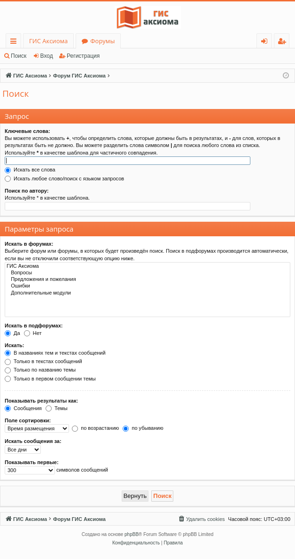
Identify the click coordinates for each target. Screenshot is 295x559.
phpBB (131, 534)
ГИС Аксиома (48, 41)
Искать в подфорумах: (34, 325)
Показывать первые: (32, 462)
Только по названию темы (40, 370)
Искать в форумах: (29, 244)
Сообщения (23, 408)
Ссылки (15, 42)
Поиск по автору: (26, 191)
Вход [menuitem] (266, 42)
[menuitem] (201, 519)
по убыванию (143, 428)
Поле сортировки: (28, 420)
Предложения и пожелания (147, 279)
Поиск (18, 56)
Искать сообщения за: (33, 441)
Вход (46, 56)
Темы (57, 408)
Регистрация (83, 56)
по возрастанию (95, 428)
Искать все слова (30, 169)
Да (12, 333)
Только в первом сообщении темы (50, 378)
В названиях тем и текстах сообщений (55, 353)
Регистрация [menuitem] (284, 42)
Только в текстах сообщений (43, 361)
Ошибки (147, 286)
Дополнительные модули (147, 293)
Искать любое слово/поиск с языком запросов (64, 178)
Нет (33, 333)
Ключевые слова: (27, 131)
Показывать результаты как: (41, 401)
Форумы (102, 41)
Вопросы (147, 273)
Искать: (14, 345)
